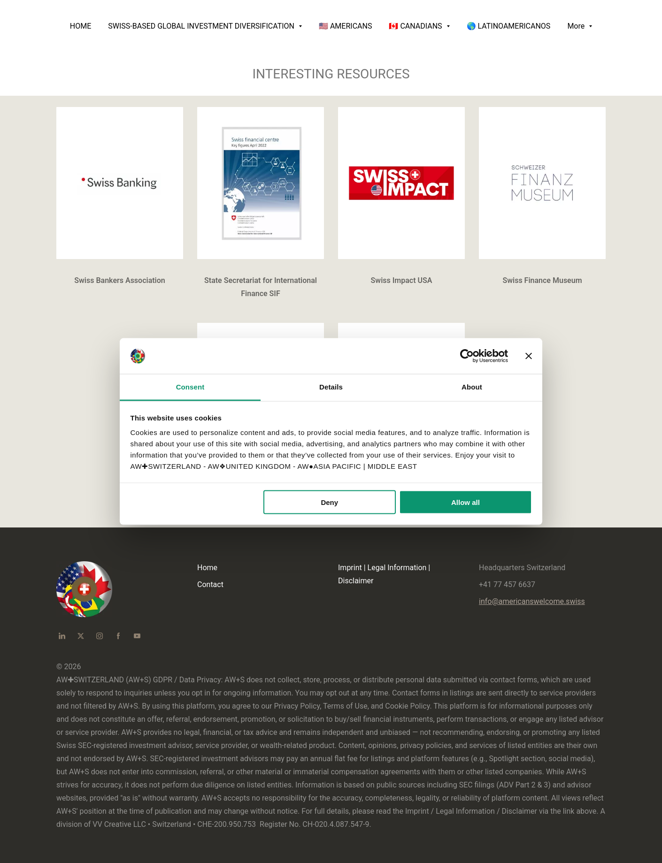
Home (207, 567)
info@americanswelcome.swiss (532, 601)
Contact (210, 584)
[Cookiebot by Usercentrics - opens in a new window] (467, 356)
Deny (329, 502)
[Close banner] (528, 356)
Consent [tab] (190, 387)
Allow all (465, 502)
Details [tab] (331, 387)
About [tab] (472, 387)
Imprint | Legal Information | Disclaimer (384, 574)
